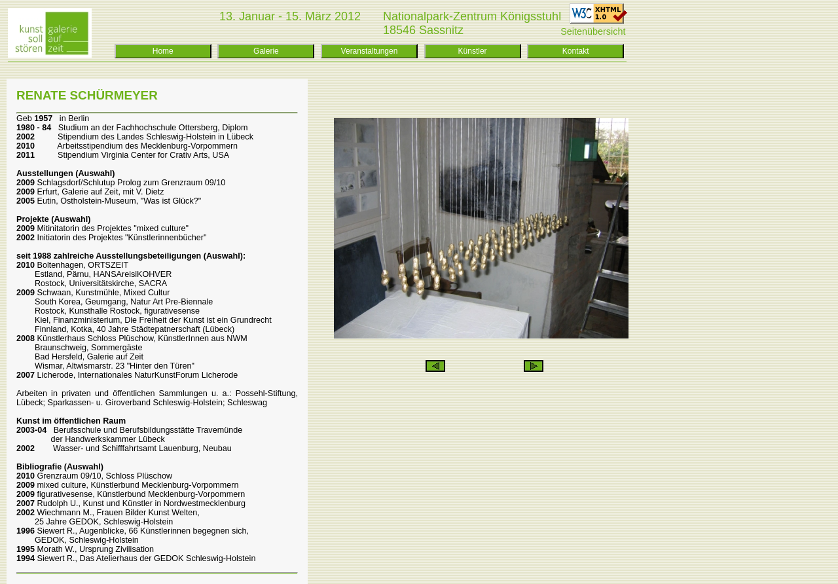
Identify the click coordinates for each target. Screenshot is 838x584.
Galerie (266, 51)
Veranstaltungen (369, 51)
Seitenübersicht (592, 31)
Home (163, 51)
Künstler (472, 51)
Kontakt (575, 51)
